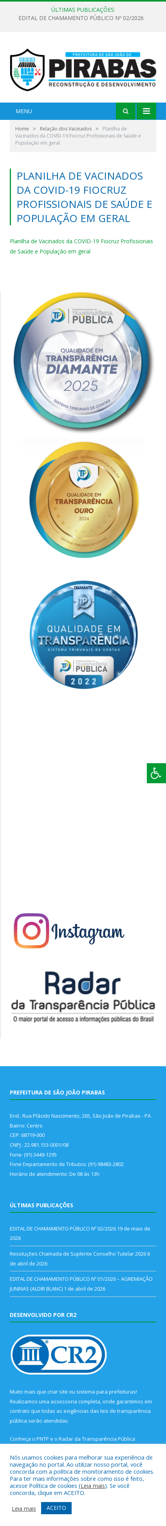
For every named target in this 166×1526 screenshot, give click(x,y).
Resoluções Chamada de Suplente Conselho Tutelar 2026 (78, 1253)
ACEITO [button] (56, 1507)
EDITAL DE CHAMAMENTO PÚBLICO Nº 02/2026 (81, 18)
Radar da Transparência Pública (97, 1438)
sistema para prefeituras (106, 1391)
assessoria (64, 1401)
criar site (57, 1391)
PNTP (42, 1438)
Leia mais (93, 1485)
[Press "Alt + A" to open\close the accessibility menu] (156, 773)
